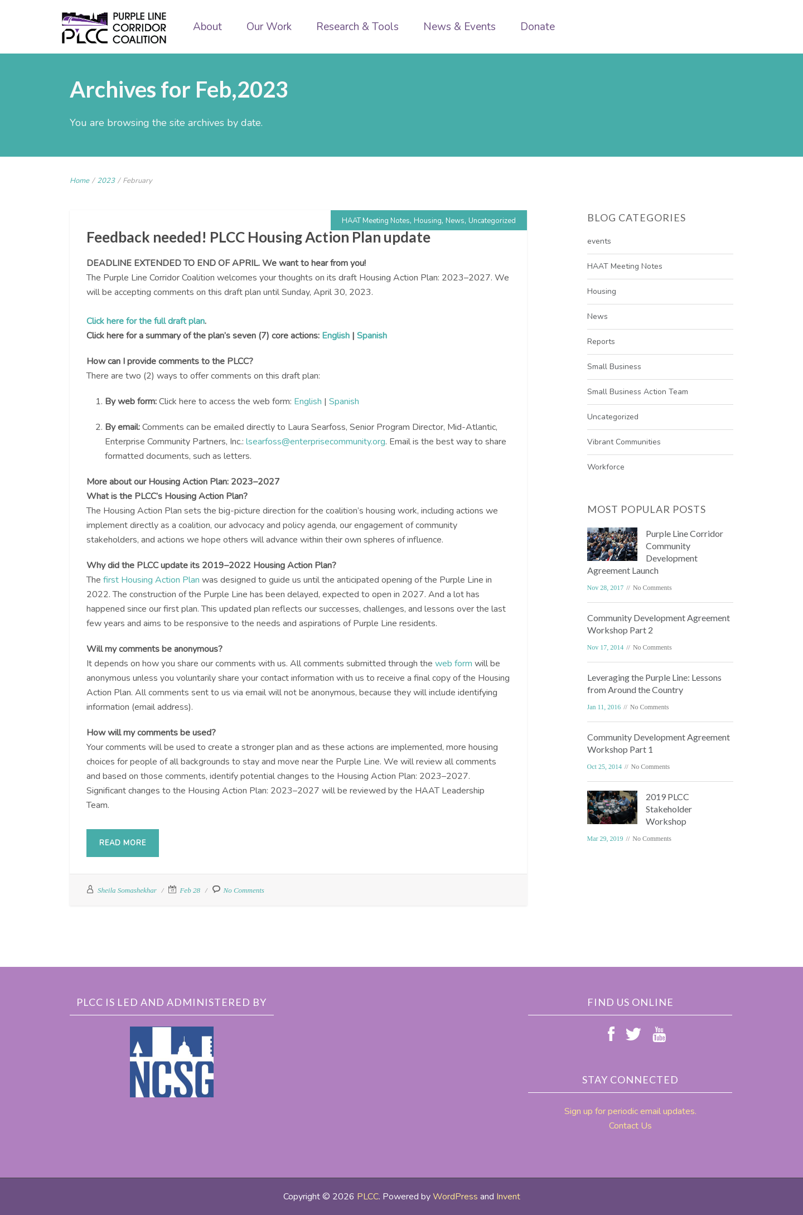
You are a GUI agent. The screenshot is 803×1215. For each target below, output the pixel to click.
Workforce (606, 467)
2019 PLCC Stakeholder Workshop (669, 808)
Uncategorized (492, 221)
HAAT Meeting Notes (376, 221)
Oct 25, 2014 (604, 767)
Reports (601, 341)
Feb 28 (190, 890)
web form (453, 663)
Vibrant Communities (624, 442)
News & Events (459, 27)
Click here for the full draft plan (145, 321)
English (336, 336)
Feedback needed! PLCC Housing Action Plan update (258, 237)
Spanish (372, 336)
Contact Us (630, 1126)
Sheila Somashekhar (127, 890)
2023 (106, 181)
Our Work (269, 27)
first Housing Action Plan (151, 580)
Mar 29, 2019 (605, 839)
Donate (537, 27)
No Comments (244, 890)
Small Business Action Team (637, 391)
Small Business (614, 366)
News (455, 221)
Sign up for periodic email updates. (630, 1111)
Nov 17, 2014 (605, 647)
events (599, 241)
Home (79, 181)
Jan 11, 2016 (604, 707)
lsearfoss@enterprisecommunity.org (315, 441)
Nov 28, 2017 (605, 588)
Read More (122, 843)
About (207, 27)
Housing (428, 221)
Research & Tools (357, 27)
